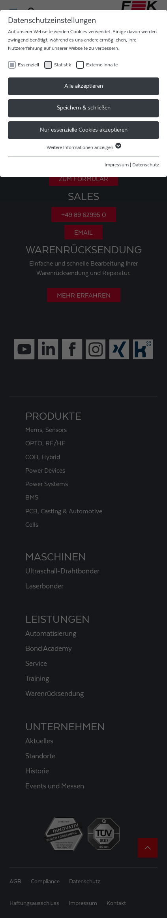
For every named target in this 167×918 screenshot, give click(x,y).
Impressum (117, 165)
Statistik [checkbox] (62, 65)
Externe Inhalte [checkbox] (102, 65)
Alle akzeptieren (83, 86)
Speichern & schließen (84, 108)
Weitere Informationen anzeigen (83, 147)
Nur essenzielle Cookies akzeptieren (84, 130)
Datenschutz (145, 165)
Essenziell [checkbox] (28, 65)
